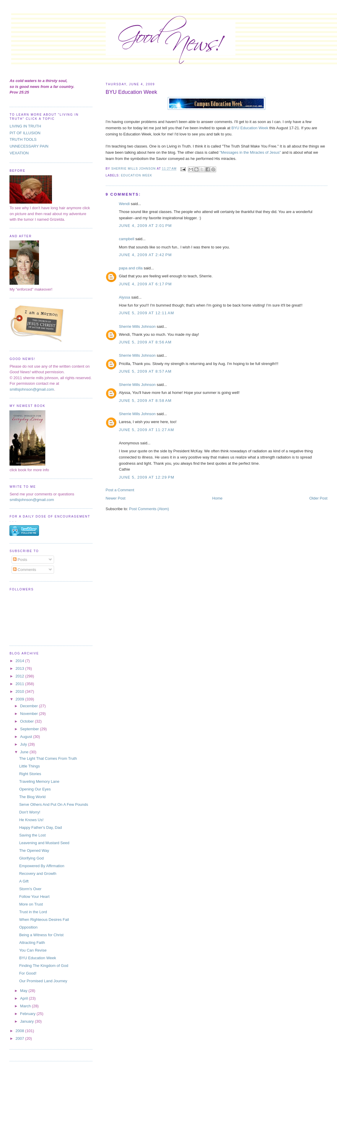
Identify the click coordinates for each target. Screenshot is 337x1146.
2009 (20, 699)
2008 (20, 1031)
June (25, 752)
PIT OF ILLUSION (24, 133)
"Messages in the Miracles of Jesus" (250, 152)
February (28, 1013)
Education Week (136, 175)
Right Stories (30, 774)
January (27, 1021)
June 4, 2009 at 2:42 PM (145, 255)
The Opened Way (34, 850)
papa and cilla (131, 268)
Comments (24, 569)
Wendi (124, 204)
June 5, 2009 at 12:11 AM (146, 313)
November (29, 713)
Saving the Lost (32, 835)
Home (217, 498)
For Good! (28, 973)
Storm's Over (30, 889)
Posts (20, 559)
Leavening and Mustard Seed (44, 843)
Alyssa (124, 297)
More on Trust (31, 904)
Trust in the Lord (33, 912)
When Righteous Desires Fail (44, 919)
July (24, 744)
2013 (20, 668)
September (30, 729)
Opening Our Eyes (35, 789)
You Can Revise (33, 950)
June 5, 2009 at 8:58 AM (145, 400)
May (24, 990)
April (24, 998)
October (27, 721)
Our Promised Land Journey (43, 981)
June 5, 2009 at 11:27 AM (146, 430)
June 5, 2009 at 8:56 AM (145, 342)
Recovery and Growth (37, 873)
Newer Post (116, 498)
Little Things (29, 766)
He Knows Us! (31, 820)
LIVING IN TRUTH (25, 126)
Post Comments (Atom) (149, 509)
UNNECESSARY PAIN (28, 146)
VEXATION (19, 153)
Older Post (318, 498)
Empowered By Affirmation (41, 866)
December (29, 706)
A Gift (24, 881)
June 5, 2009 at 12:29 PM (147, 477)
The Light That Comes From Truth (48, 758)
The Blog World (32, 797)
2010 (20, 691)
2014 (20, 661)
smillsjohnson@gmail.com (31, 389)
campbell (126, 239)
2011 (20, 684)
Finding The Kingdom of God (43, 965)
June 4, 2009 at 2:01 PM (145, 225)
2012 (20, 676)
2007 (20, 1038)
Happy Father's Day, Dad (40, 827)
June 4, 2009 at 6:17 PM (145, 284)
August (26, 736)
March (26, 1006)
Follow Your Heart (34, 896)
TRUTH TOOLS (22, 139)
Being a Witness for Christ (41, 935)
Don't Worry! (29, 812)
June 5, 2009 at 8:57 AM (145, 371)
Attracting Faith (32, 942)
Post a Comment (120, 490)
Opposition (28, 927)
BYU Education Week (250, 128)
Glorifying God (31, 858)
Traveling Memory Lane (39, 781)
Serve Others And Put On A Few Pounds (53, 804)
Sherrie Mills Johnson (137, 326)
